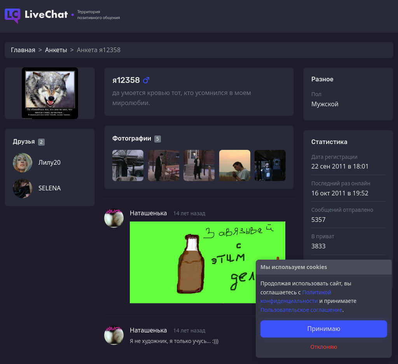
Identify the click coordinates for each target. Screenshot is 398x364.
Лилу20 (49, 162)
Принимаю (323, 328)
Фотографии (131, 138)
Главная (23, 50)
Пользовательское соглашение (301, 309)
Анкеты (56, 50)
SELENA (49, 188)
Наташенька (148, 213)
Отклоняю (324, 346)
